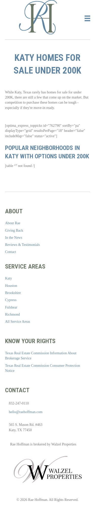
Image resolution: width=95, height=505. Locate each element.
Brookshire (13, 293)
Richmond (12, 314)
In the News (13, 238)
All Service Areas (17, 322)
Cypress (10, 300)
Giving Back (14, 230)
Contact (10, 252)
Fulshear (11, 307)
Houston (11, 286)
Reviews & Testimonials (22, 245)
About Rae (12, 223)
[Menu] (87, 18)
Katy (8, 278)
